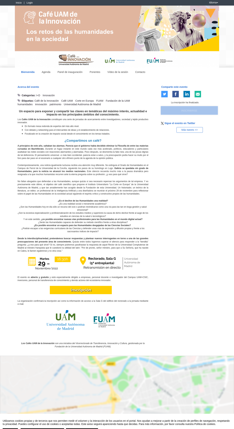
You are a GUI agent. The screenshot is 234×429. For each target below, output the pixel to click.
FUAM (99, 100)
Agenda (46, 72)
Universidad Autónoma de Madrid (82, 104)
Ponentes (95, 72)
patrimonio (55, 104)
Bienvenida (28, 72)
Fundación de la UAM (118, 100)
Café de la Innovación (46, 100)
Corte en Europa (84, 100)
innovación (41, 104)
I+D (38, 95)
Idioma (213, 2)
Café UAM (67, 100)
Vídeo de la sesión (118, 72)
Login (30, 2)
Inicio (19, 2)
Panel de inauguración (70, 72)
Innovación (49, 95)
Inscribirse (189, 110)
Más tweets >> (189, 129)
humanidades (25, 104)
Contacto (140, 72)
